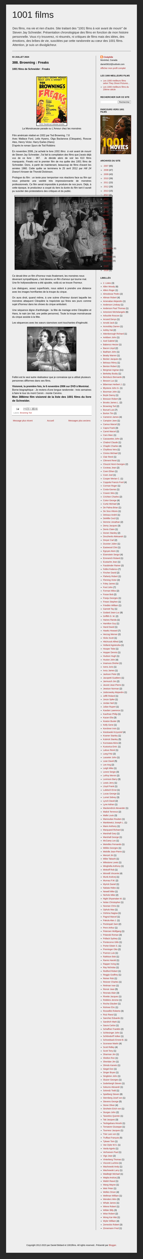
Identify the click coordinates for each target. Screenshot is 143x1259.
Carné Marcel (109, 431)
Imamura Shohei (111, 663)
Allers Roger (109, 290)
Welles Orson (109, 1192)
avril (105, 227)
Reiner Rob (108, 978)
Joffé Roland (109, 696)
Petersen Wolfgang (112, 931)
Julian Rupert (109, 707)
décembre (108, 261)
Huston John (109, 659)
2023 (106, 207)
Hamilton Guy (109, 623)
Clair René (108, 457)
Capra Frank (109, 428)
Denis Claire (109, 529)
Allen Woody (109, 286)
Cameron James (111, 417)
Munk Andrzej (109, 877)
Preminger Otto (110, 949)
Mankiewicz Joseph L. (113, 822)
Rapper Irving (109, 964)
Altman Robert (110, 297)
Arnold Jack (108, 323)
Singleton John (110, 1076)
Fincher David (109, 572)
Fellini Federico (110, 569)
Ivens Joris (108, 667)
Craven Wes (109, 493)
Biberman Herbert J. (112, 384)
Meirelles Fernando (112, 844)
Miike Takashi (109, 859)
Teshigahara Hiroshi (112, 1123)
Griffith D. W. (109, 616)
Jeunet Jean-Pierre (112, 685)
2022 (106, 203)
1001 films (33, 15)
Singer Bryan (109, 1072)
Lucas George (110, 793)
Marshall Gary (109, 833)
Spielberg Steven (111, 1094)
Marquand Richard (112, 830)
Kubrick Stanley (110, 739)
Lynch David (109, 801)
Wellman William (111, 1195)
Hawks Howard (110, 630)
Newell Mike (109, 891)
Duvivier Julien (110, 544)
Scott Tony (108, 1051)
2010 (106, 178)
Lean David (108, 761)
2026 (106, 270)
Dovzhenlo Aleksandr (113, 536)
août (105, 244)
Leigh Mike (108, 768)
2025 (106, 266)
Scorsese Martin (111, 1043)
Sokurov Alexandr (111, 1087)
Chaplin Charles (110, 446)
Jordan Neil (108, 703)
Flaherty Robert (110, 576)
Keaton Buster (110, 721)
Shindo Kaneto (110, 1065)
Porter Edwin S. (110, 946)
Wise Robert (109, 1213)
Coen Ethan (108, 471)
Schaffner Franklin (111, 1029)
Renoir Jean (109, 989)
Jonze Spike (109, 699)
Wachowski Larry (111, 1170)
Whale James (109, 1203)
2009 (106, 174)
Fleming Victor (110, 580)
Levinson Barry (110, 779)
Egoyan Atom (109, 551)
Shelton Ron (109, 1058)
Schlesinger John (111, 1032)
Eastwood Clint (110, 547)
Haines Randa (110, 620)
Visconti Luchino (111, 1163)
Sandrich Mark (110, 1022)
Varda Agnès (109, 1148)
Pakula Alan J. (110, 920)
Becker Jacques (110, 359)
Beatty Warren (110, 355)
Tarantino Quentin (111, 1116)
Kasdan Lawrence (111, 710)
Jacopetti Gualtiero (112, 678)
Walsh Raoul (109, 1181)
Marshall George (111, 837)
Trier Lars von (109, 1134)
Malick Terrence (110, 812)
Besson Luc (108, 381)
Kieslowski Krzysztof (112, 732)
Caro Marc (108, 435)
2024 (106, 211)
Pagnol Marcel (110, 917)
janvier (106, 215)
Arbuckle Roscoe (111, 315)
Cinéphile (108, 57)
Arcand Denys (110, 319)
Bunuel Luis (108, 410)
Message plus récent (23, 420)
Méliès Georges (110, 848)
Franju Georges (110, 598)
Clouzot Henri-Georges (114, 464)
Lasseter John (110, 757)
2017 (106, 199)
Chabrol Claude (110, 442)
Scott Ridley (109, 1047)
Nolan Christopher (111, 902)
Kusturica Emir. (110, 746)
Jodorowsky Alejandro (113, 692)
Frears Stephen (110, 602)
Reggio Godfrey (110, 975)
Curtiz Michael (110, 504)
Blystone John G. (111, 388)
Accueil (50, 420)
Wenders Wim (110, 1199)
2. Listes (107, 283)
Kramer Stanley (110, 735)
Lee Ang (107, 764)
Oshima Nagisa (110, 913)
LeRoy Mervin (109, 775)
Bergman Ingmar (111, 370)
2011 (106, 182)
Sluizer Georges (110, 1080)
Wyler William (109, 1221)
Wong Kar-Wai (110, 1217)
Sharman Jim (109, 1054)
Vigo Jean (108, 1156)
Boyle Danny (109, 395)
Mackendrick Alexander (114, 808)
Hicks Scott (108, 638)
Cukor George (110, 500)
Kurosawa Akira (110, 743)
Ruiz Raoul (108, 1014)
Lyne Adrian (108, 804)
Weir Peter (108, 1188)
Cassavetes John (111, 439)
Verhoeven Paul (110, 1152)
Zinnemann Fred (111, 1228)
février (106, 219)
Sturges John (109, 1112)
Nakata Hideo (109, 888)
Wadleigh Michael (111, 1174)
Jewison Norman (111, 688)
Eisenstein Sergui (111, 554)
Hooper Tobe (109, 649)
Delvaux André (110, 515)
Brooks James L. (111, 402)
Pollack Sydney (110, 938)
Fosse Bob (108, 594)
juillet (105, 240)
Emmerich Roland (111, 558)
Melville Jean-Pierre (112, 851)
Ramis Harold (109, 960)
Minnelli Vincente (111, 873)
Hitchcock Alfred (110, 641)
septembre (108, 248)
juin (105, 236)
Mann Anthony (110, 826)
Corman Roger (110, 486)
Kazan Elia (108, 717)
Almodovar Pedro (111, 294)
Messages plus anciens (79, 420)
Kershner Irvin (109, 728)
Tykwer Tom (108, 1141)
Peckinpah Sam (110, 924)
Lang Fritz (108, 754)
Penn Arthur (108, 927)
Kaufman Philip (110, 714)
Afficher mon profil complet (113, 68)
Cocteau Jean (109, 467)
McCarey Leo (109, 840)
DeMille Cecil (109, 518)
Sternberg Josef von (112, 1098)
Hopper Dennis (110, 652)
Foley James (109, 583)
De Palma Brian (110, 507)
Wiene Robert (109, 1206)
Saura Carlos (109, 1025)
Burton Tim (108, 413)
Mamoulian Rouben (112, 819)
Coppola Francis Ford (113, 482)
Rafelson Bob (109, 956)
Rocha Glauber (110, 1003)
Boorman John (110, 391)
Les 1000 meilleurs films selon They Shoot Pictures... (116, 81)
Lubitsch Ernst (110, 790)
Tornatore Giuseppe (112, 1127)
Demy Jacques (110, 525)
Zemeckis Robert (111, 1224)
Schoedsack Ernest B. (113, 1040)
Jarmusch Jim (109, 681)
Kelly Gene (108, 725)
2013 (106, 191)
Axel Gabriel (109, 341)
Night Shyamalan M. (112, 898)
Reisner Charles (110, 982)
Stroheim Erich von (112, 1108)
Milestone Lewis (110, 862)
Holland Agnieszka (112, 645)
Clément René (110, 460)
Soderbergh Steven (112, 1083)
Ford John (108, 587)
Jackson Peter (110, 674)
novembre (108, 257)
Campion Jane (110, 420)
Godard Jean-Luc (111, 612)
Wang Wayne (109, 1185)
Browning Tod (26, 413)
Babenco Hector (110, 344)
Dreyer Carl (108, 540)
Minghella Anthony (111, 866)
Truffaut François (111, 1137)
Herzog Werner (110, 634)
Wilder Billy (108, 1210)
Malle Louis (108, 815)
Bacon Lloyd (109, 348)
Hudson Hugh (109, 656)
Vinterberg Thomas (112, 1159)
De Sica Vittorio (110, 511)
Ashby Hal (108, 330)
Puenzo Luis (109, 953)
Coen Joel (108, 475)
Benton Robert (110, 366)
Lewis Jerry (108, 783)
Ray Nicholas (109, 967)
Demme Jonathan (111, 522)
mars (105, 223)
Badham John (109, 352)
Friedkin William (110, 605)
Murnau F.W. (109, 880)
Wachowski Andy (111, 1166)
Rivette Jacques (110, 996)
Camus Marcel (110, 424)
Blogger (112, 1245)
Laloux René (109, 750)
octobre (107, 252)
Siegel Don (108, 1069)
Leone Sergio (109, 772)
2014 (106, 195)
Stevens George (111, 1101)
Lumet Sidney (109, 797)
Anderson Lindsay (111, 304)
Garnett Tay (108, 609)
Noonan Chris (109, 906)
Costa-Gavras (109, 489)
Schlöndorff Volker (111, 1036)
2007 (106, 166)
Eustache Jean (110, 562)
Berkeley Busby (110, 373)
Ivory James (109, 670)
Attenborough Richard (113, 334)
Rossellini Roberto (111, 1011)
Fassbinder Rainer (111, 565)
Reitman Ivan (109, 985)
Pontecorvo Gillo (111, 942)
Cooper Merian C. (111, 478)
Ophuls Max (109, 909)
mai (105, 232)
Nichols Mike (109, 895)
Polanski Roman (111, 935)
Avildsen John (109, 337)
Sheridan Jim (109, 1061)
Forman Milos (109, 591)
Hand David (108, 627)
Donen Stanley (110, 533)
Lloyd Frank (108, 786)
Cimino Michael (110, 453)
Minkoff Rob (108, 870)
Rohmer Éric (109, 1007)
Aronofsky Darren (111, 326)
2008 (106, 170)
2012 (106, 186)
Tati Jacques (109, 1119)
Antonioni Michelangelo (114, 312)
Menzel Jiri (108, 855)
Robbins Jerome (111, 1000)
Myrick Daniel (109, 884)
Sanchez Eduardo (111, 1018)
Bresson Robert (110, 399)
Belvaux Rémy (110, 362)
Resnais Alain (109, 993)
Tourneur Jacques (111, 1130)
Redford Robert (110, 971)
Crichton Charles (111, 497)
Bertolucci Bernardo (112, 377)
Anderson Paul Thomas (114, 308)
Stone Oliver (109, 1105)
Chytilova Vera (110, 449)
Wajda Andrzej (110, 1177)
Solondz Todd (109, 1090)
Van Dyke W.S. (110, 1145)
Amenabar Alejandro (112, 301)
